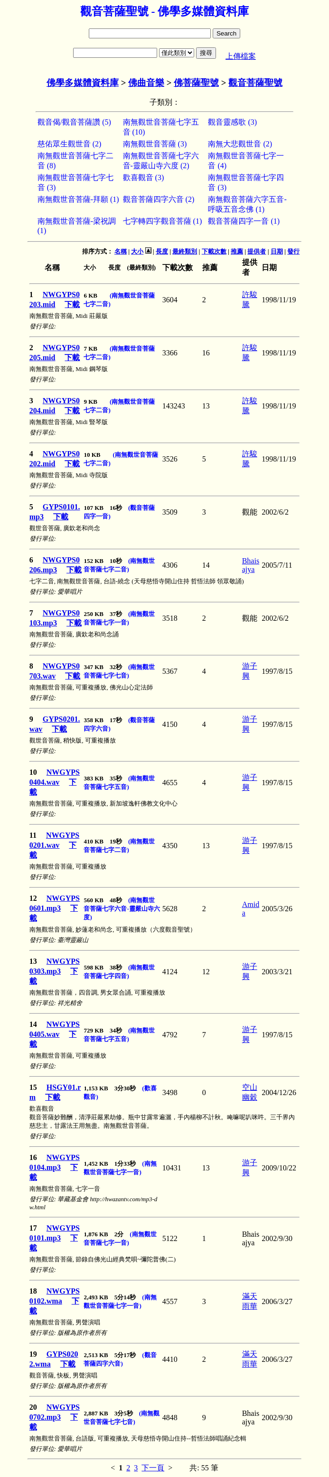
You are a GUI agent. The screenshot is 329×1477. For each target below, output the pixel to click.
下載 (72, 304)
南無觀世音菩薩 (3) (155, 144)
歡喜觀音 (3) (143, 177)
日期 (277, 251)
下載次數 (214, 251)
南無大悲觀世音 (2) (240, 144)
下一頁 (152, 1468)
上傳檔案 (241, 56)
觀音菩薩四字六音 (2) (159, 199)
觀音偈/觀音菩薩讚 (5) (74, 122)
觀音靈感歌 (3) (232, 122)
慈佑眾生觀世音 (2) (70, 144)
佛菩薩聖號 (196, 83)
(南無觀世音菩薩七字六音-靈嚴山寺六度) (122, 909)
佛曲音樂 (146, 83)
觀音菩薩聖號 (255, 83)
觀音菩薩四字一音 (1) (244, 221)
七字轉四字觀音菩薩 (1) (162, 221)
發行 (293, 251)
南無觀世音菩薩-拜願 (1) (78, 199)
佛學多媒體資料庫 (83, 83)
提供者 (256, 251)
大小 (137, 251)
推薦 (237, 251)
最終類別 (184, 251)
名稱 (120, 251)
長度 (162, 251)
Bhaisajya (250, 565)
